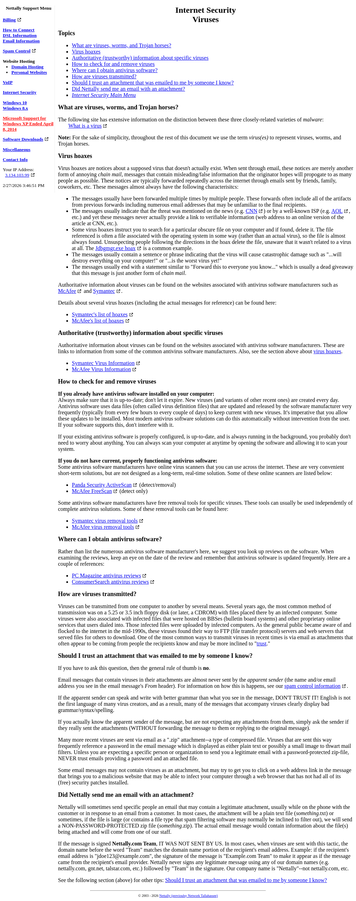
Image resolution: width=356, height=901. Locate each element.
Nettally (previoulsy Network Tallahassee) (188, 896)
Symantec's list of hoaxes (100, 314)
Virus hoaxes (86, 52)
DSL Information (20, 35)
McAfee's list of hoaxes (98, 321)
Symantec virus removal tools (105, 521)
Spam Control (16, 50)
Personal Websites (29, 72)
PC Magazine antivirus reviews (106, 575)
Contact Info (15, 159)
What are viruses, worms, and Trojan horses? (121, 45)
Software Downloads (23, 139)
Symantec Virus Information (103, 363)
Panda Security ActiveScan (102, 485)
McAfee (67, 291)
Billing (9, 19)
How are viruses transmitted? (104, 76)
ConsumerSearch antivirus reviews (110, 582)
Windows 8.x (15, 108)
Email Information (21, 40)
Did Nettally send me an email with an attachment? (128, 89)
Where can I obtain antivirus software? (114, 70)
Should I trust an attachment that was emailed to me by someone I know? (153, 83)
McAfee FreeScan (92, 491)
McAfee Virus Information (101, 369)
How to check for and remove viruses (113, 64)
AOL (337, 211)
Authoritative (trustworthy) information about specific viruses (140, 58)
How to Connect (19, 29)
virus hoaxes (327, 351)
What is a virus (85, 126)
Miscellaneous (16, 149)
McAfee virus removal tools (103, 527)
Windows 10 (15, 102)
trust (261, 643)
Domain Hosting (27, 66)
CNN (251, 211)
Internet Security (19, 92)
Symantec (104, 291)
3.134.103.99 (17, 175)
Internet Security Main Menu (104, 95)
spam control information (313, 686)
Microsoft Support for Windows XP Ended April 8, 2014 (28, 124)
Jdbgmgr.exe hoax (115, 248)
